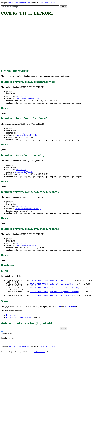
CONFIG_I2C (21, 96)
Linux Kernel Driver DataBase (19, 3)
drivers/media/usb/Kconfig (26, 135)
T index (52, 3)
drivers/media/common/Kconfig (28, 98)
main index (44, 348)
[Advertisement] (24, 42)
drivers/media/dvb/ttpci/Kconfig (28, 245)
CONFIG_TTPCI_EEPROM (39, 280)
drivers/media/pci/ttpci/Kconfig (28, 208)
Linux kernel (11, 317)
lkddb (58, 308)
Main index (45, 3)
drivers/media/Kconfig (24, 172)
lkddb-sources (70, 308)
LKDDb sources (39, 354)
